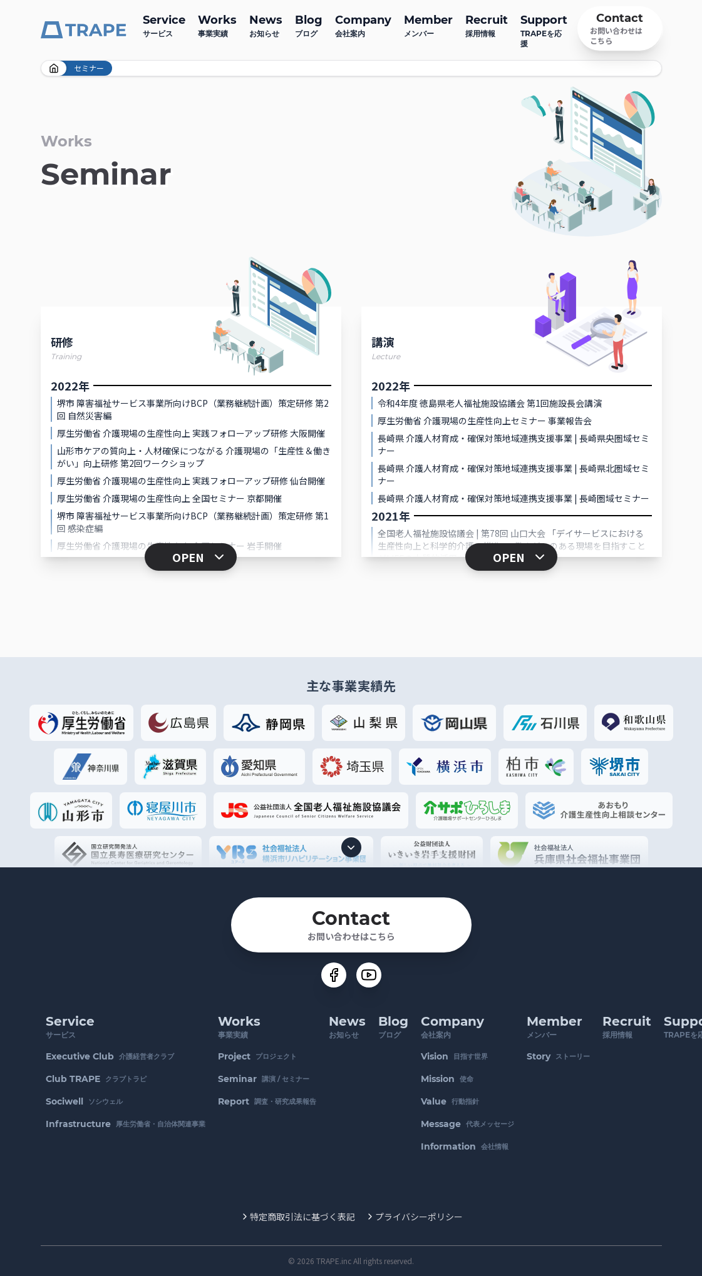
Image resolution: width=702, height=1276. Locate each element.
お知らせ (265, 24)
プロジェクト (257, 1056)
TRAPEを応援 (543, 29)
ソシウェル (84, 1101)
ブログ (309, 24)
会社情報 (464, 1146)
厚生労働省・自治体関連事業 (125, 1124)
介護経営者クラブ (110, 1056)
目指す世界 (454, 1056)
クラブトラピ (96, 1079)
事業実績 (217, 24)
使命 (447, 1079)
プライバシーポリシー (419, 1216)
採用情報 (486, 24)
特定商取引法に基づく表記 (302, 1216)
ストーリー (558, 1056)
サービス (164, 24)
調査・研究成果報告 (267, 1101)
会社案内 (363, 24)
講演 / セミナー (263, 1079)
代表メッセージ (467, 1124)
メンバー (428, 24)
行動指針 (450, 1101)
